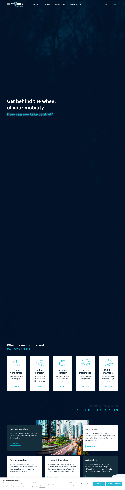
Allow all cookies (114, 483)
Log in (114, 4)
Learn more (17, 386)
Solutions (36, 4)
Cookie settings (85, 483)
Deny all (99, 483)
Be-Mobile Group (75, 4)
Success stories (60, 4)
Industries (47, 4)
